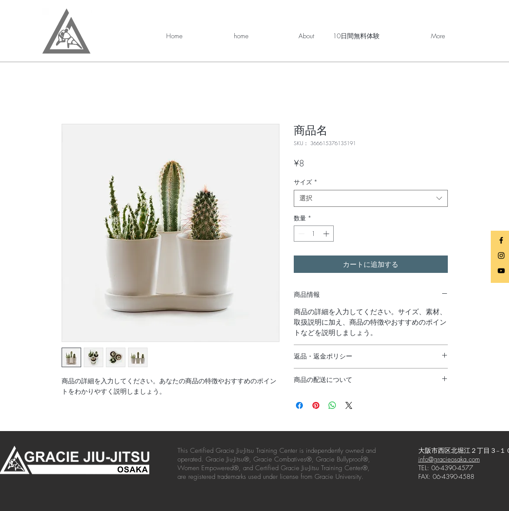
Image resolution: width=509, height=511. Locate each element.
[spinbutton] (314, 233)
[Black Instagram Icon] (501, 255)
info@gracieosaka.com (449, 459)
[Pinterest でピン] (316, 405)
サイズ (306, 182)
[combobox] (371, 198)
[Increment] (327, 233)
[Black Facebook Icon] (501, 240)
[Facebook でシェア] (299, 405)
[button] (288, 36)
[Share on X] (349, 405)
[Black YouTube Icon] (501, 270)
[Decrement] (300, 233)
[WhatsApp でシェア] (332, 405)
